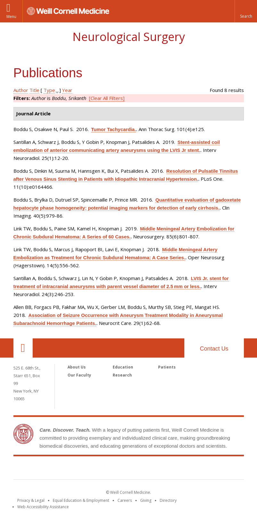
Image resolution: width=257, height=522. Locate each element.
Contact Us (214, 348)
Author (20, 90)
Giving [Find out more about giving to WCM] (145, 500)
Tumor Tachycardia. (113, 129)
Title (34, 90)
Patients (167, 367)
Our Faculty (79, 375)
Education (123, 367)
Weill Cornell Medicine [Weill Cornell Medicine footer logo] (129, 469)
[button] (246, 11)
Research (122, 375)
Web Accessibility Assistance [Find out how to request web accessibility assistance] (43, 507)
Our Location (23, 348)
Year (67, 90)
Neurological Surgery (128, 37)
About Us (77, 367)
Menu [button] (11, 16)
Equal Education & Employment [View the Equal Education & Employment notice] (81, 500)
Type (49, 90)
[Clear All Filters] (106, 98)
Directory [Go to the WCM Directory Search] (168, 500)
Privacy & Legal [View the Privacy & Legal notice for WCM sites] (30, 500)
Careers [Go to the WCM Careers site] (124, 500)
